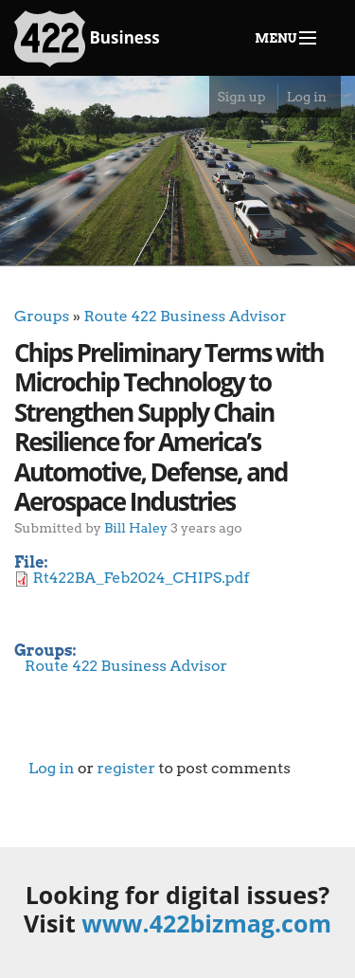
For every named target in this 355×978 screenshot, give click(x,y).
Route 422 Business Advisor (184, 316)
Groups (41, 316)
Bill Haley (136, 527)
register (126, 768)
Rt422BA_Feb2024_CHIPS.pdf (141, 578)
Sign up (241, 96)
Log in (307, 96)
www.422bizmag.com (206, 923)
